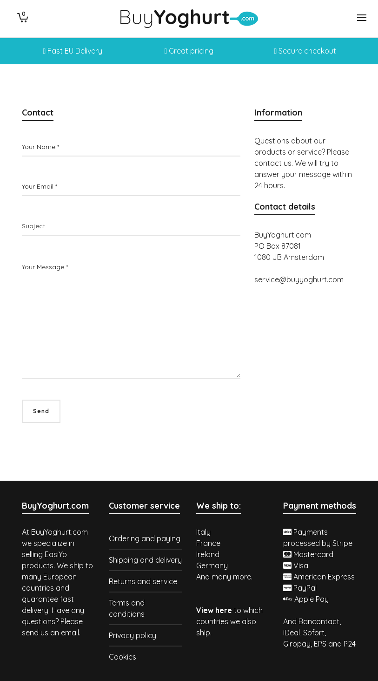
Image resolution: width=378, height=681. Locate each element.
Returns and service (143, 581)
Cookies (122, 656)
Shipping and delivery (145, 560)
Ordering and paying (144, 538)
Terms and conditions (127, 608)
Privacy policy (132, 635)
